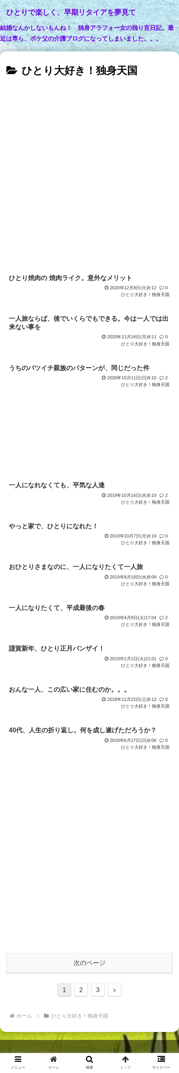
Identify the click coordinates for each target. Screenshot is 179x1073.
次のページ (89, 962)
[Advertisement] (89, 173)
